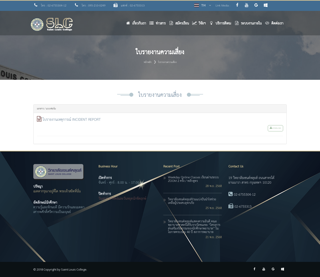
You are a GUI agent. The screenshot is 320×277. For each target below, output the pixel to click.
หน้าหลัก (148, 62)
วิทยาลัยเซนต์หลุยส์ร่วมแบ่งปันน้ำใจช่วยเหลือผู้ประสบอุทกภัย (192, 201)
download (275, 128)
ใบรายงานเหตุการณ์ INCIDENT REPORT (72, 119)
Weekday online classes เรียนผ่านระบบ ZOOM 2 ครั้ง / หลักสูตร (193, 179)
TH (203, 5)
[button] (159, 24)
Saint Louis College (73, 269)
